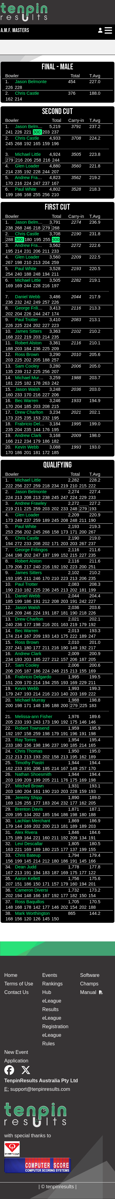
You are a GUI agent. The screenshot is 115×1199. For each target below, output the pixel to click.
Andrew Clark (28, 435)
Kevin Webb (27, 447)
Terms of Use (18, 983)
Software (89, 975)
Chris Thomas (28, 751)
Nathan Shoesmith (33, 774)
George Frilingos (31, 308)
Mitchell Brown (29, 785)
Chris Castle (27, 93)
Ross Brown (27, 354)
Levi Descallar (29, 843)
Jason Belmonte (31, 81)
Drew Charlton (29, 412)
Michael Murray (30, 377)
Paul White (25, 189)
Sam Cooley (27, 366)
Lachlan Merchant (32, 820)
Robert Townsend (32, 728)
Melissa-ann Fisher (33, 716)
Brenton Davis (29, 809)
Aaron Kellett (27, 878)
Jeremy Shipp (28, 797)
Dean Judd (25, 866)
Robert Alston (28, 342)
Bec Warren (26, 400)
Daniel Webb (27, 296)
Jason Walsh (27, 389)
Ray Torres (25, 739)
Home (10, 975)
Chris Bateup (27, 855)
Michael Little (28, 154)
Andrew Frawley (30, 177)
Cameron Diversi (31, 890)
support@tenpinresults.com (40, 1089)
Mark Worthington (32, 913)
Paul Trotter (26, 319)
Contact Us (16, 992)
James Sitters (28, 331)
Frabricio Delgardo (33, 423)
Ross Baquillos (29, 901)
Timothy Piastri (29, 762)
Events (49, 975)
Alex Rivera (26, 832)
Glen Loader (27, 165)
